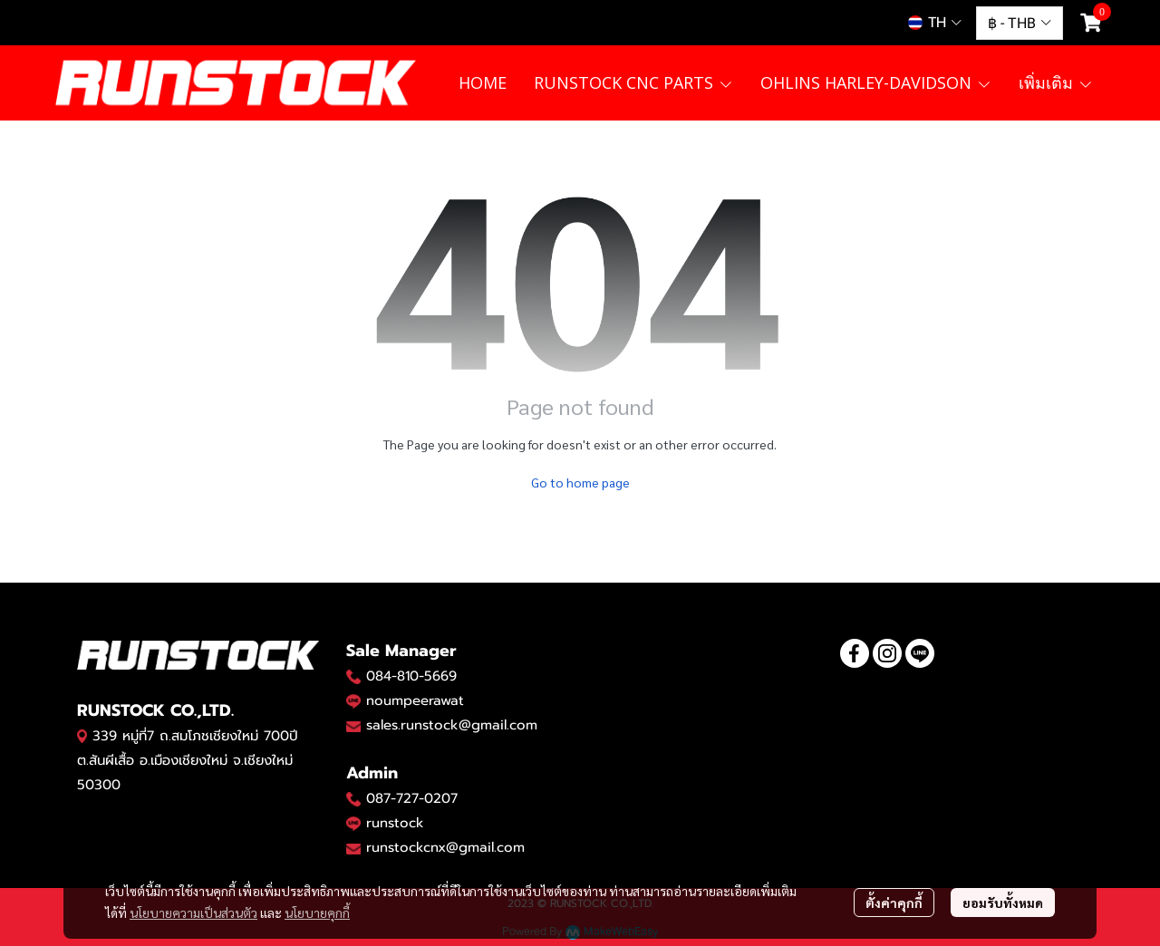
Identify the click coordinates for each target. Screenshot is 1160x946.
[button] (934, 23)
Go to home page (580, 482)
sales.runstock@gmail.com (451, 725)
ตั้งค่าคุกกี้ (894, 902)
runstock (395, 823)
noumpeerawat (415, 700)
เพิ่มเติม (1056, 82)
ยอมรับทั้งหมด (1002, 902)
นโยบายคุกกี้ (317, 912)
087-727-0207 (412, 798)
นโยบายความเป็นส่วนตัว (193, 912)
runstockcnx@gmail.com (445, 847)
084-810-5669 (411, 676)
